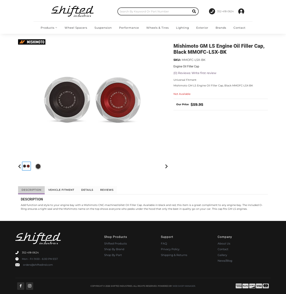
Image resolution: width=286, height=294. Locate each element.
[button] (150, 11)
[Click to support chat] (220, 11)
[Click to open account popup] (241, 11)
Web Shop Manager (183, 286)
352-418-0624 (30, 252)
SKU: (177, 60)
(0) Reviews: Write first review (194, 73)
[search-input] (146, 11)
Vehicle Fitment (62, 189)
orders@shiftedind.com (38, 264)
